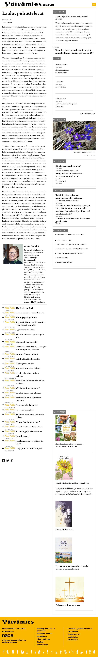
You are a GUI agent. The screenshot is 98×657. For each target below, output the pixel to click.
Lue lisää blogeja (87, 114)
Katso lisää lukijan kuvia (84, 152)
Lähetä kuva (90, 155)
